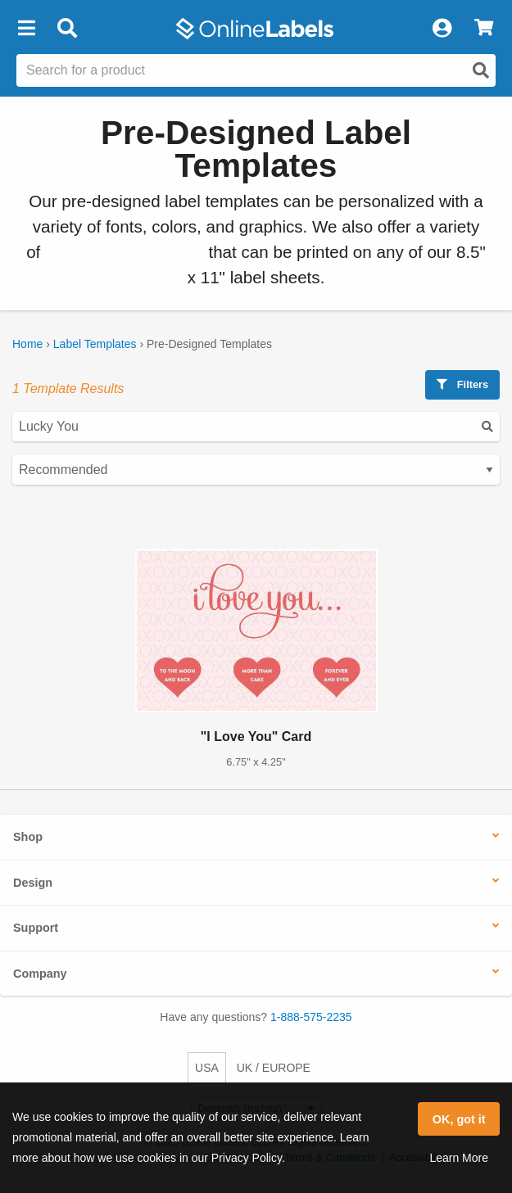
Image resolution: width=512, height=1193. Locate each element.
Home (27, 343)
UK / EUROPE (273, 1067)
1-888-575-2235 (311, 1017)
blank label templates (124, 251)
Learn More (458, 1157)
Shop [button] (28, 836)
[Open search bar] (67, 28)
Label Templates (95, 343)
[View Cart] (483, 29)
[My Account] (441, 28)
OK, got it (459, 1119)
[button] (26, 28)
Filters (462, 384)
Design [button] (32, 882)
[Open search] (481, 70)
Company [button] (40, 973)
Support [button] (35, 927)
